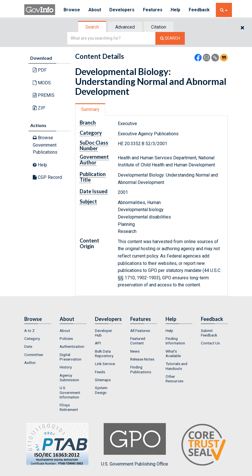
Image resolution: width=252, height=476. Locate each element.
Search (92, 27)
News (135, 351)
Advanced (125, 27)
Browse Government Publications (45, 145)
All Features (140, 330)
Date (28, 346)
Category (32, 338)
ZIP (39, 108)
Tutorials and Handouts (176, 365)
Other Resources (174, 378)
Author (30, 362)
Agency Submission (69, 377)
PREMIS (44, 95)
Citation (158, 27)
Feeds (100, 372)
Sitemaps (103, 380)
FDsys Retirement (69, 407)
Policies (66, 338)
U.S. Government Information (70, 392)
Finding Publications (140, 369)
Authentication (72, 346)
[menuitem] (37, 330)
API (98, 343)
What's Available (173, 353)
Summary (90, 109)
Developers (122, 9)
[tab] (92, 27)
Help (176, 9)
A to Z (29, 330)
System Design (101, 389)
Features (153, 9)
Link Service (105, 363)
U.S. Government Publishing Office (134, 445)
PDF (40, 70)
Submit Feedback (209, 332)
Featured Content (137, 340)
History (66, 367)
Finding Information (175, 340)
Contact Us (210, 343)
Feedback (199, 9)
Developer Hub (103, 332)
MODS (42, 82)
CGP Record (47, 177)
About (94, 9)
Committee (33, 354)
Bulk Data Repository (104, 353)
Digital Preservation (70, 356)
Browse (72, 9)
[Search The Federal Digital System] (170, 38)
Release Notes (142, 359)
